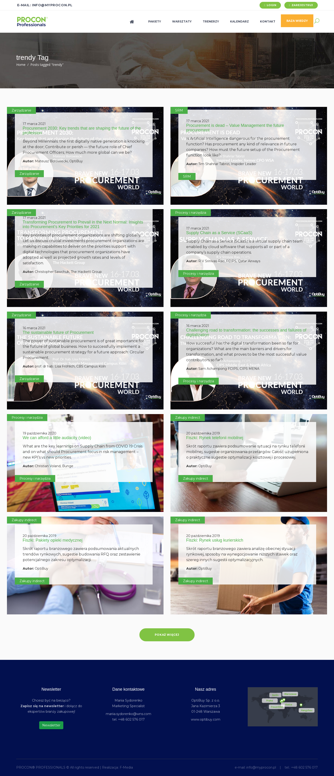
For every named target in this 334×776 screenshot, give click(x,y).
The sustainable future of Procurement (58, 332)
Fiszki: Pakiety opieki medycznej (53, 540)
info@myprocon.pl (261, 767)
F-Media (126, 767)
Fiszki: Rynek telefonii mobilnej (214, 437)
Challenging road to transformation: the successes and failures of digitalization (246, 332)
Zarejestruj (302, 5)
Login (271, 5)
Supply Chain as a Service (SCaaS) (219, 232)
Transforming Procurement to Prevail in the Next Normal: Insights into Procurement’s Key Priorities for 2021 (83, 224)
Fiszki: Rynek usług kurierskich (214, 540)
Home (21, 64)
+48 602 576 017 (304, 767)
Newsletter (51, 725)
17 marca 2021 (34, 124)
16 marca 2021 (34, 328)
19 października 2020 (39, 433)
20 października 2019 (203, 433)
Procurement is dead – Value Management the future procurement (235, 127)
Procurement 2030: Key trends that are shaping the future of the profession (82, 130)
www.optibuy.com (205, 719)
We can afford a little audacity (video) (57, 437)
